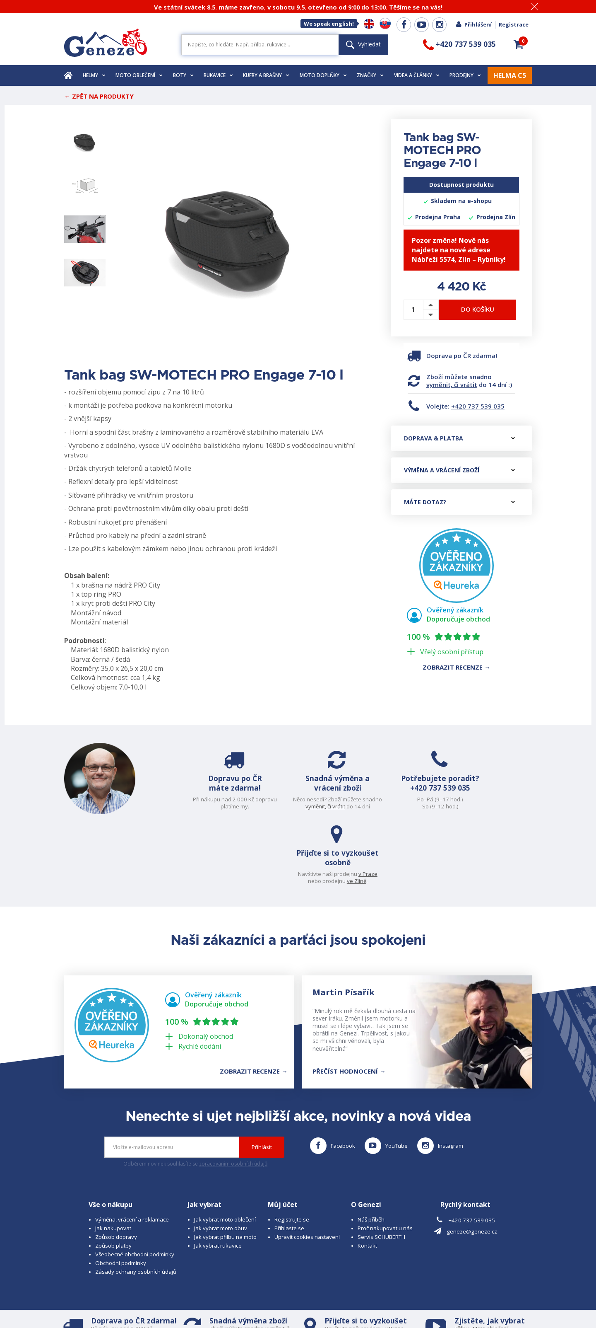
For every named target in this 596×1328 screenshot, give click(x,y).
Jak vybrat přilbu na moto (225, 1170)
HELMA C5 (509, 75)
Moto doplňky (323, 75)
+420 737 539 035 (478, 406)
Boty (183, 75)
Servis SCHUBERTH (381, 1170)
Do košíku (477, 309)
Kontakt (367, 1179)
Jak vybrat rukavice (218, 1179)
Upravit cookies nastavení (307, 1170)
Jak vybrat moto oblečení (225, 1153)
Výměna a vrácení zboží (459, 470)
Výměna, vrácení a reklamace (132, 1153)
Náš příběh (371, 1153)
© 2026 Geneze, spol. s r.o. (98, 1297)
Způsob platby (113, 1179)
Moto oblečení (139, 75)
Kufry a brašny (266, 75)
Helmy (94, 75)
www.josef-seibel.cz (176, 1305)
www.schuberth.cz (122, 1305)
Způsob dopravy (116, 1170)
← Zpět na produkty (99, 96)
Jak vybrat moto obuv (220, 1162)
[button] (519, 44)
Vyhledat (363, 44)
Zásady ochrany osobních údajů (135, 1205)
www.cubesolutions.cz (319, 1297)
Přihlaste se (289, 1162)
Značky (370, 75)
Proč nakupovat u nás (385, 1162)
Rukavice (218, 75)
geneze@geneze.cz (472, 1164)
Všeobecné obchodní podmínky (134, 1188)
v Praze (513, 799)
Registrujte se (291, 1153)
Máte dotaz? (459, 502)
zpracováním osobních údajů (233, 1097)
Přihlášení (473, 24)
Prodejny (465, 75)
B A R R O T (241, 1297)
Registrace (514, 24)
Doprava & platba (459, 438)
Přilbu (461, 1262)
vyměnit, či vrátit (451, 384)
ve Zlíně (502, 806)
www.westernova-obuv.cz (238, 1305)
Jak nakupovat (113, 1162)
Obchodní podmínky (120, 1196)
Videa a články (417, 75)
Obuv (488, 1269)
